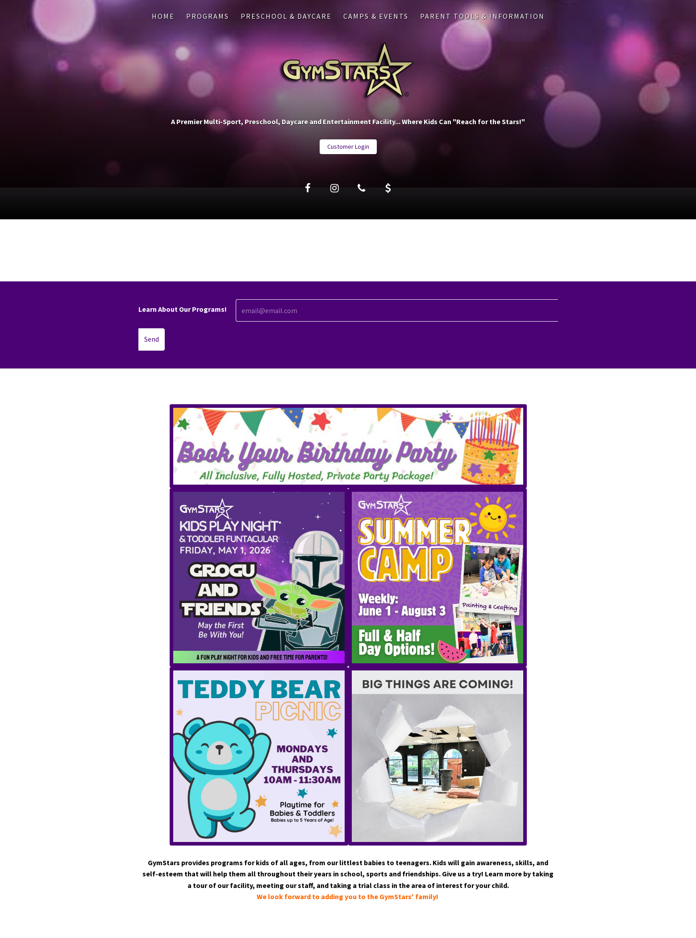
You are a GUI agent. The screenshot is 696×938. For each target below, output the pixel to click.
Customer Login (348, 146)
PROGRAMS (207, 16)
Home (163, 16)
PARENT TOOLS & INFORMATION (482, 16)
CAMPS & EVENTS (375, 16)
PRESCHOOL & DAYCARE (286, 16)
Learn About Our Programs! (182, 309)
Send (151, 339)
